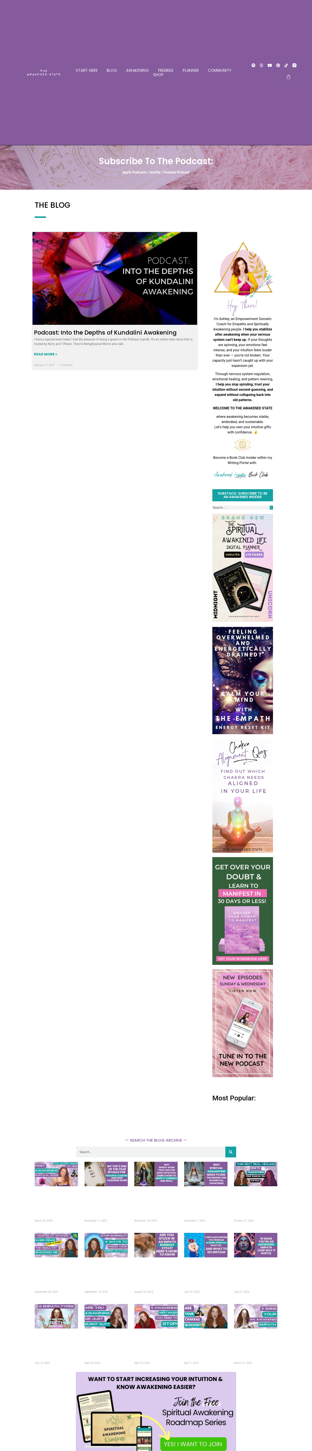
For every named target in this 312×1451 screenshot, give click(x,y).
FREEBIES (166, 70)
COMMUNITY (219, 70)
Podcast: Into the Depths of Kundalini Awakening (105, 332)
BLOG (112, 70)
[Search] (271, 508)
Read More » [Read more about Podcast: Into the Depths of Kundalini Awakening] (45, 354)
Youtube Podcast (176, 172)
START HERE (87, 70)
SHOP (158, 75)
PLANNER (191, 70)
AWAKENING (137, 70)
